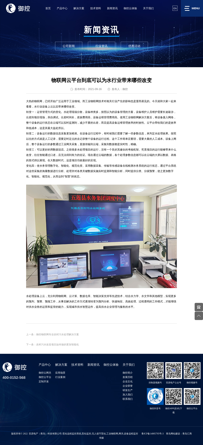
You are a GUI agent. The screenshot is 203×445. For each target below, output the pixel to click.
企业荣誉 (128, 385)
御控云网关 (45, 372)
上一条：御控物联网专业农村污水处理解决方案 (52, 334)
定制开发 (44, 381)
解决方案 (79, 8)
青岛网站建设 (173, 433)
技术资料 (95, 8)
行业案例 (60, 377)
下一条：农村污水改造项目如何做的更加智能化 (52, 344)
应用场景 (60, 372)
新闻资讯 (112, 8)
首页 (48, 8)
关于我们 (148, 8)
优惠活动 (134, 46)
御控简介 (128, 372)
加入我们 (128, 394)
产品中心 (62, 8)
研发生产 (128, 390)
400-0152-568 (14, 377)
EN (175, 8)
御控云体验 (130, 8)
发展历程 (128, 377)
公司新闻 (69, 46)
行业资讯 (101, 46)
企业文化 (128, 381)
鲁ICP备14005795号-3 (152, 433)
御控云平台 (45, 377)
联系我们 (128, 398)
